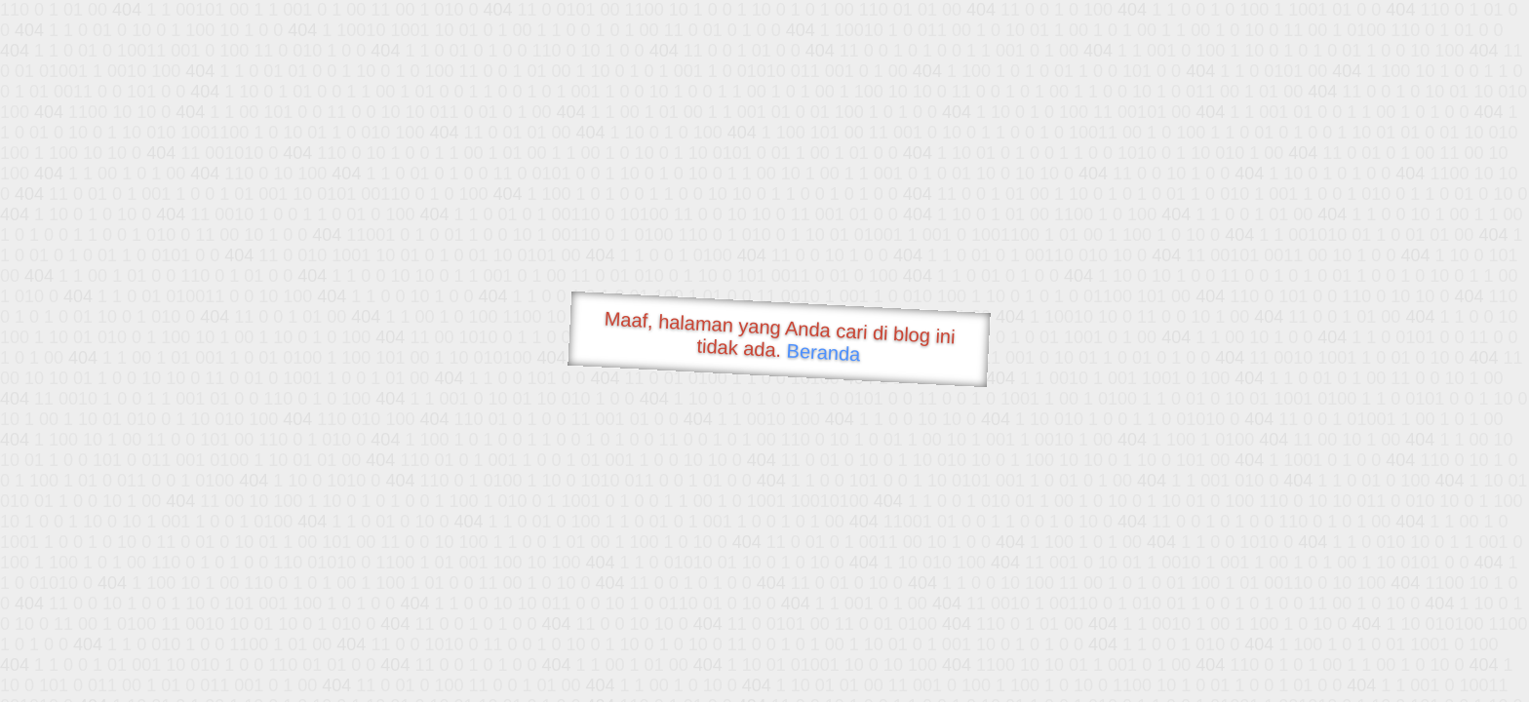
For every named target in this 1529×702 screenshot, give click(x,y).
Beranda (823, 352)
